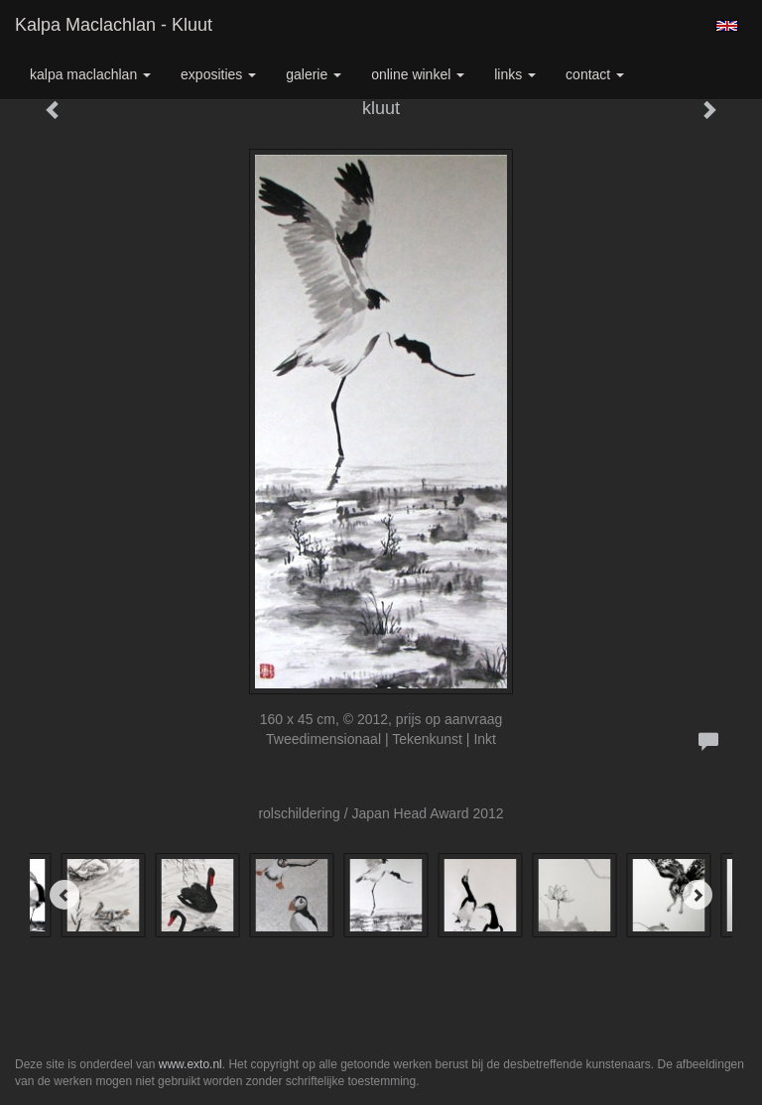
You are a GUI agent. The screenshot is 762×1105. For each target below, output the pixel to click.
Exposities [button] (218, 74)
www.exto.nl (190, 1064)
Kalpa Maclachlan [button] (90, 74)
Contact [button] (595, 74)
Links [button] (515, 74)
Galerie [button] (313, 74)
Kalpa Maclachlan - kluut (113, 25)
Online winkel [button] (417, 74)
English (726, 26)
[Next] (697, 895)
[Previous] (64, 895)
